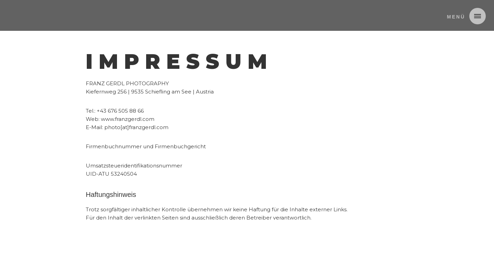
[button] (463, 16)
